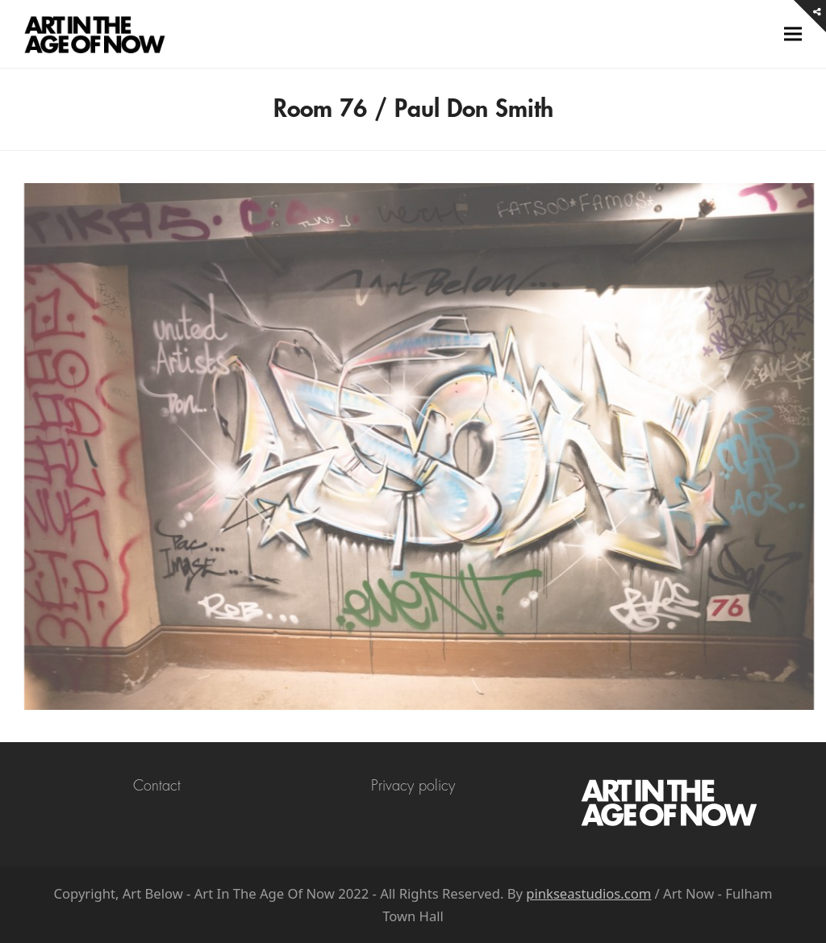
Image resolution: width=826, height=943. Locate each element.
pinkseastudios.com (588, 893)
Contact (157, 785)
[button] (793, 34)
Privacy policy (413, 785)
